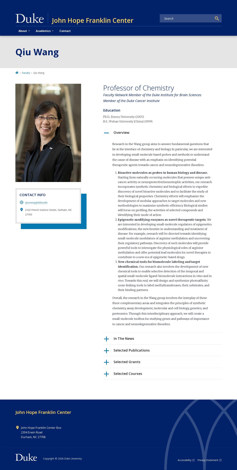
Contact (65, 31)
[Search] (216, 18)
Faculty (26, 72)
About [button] (22, 31)
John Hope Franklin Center (43, 412)
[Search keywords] (186, 18)
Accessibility (184, 460)
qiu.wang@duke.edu (36, 202)
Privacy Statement (207, 460)
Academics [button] (43, 31)
